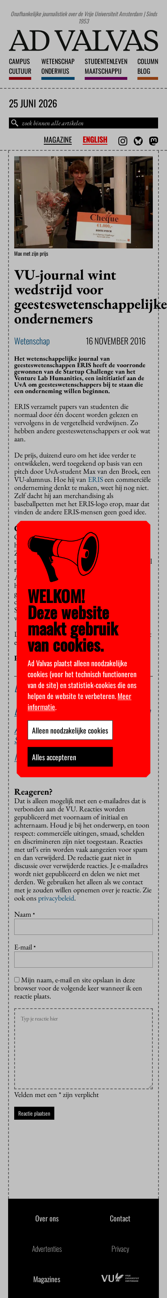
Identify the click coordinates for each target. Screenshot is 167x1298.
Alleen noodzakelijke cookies (70, 730)
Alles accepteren (54, 756)
